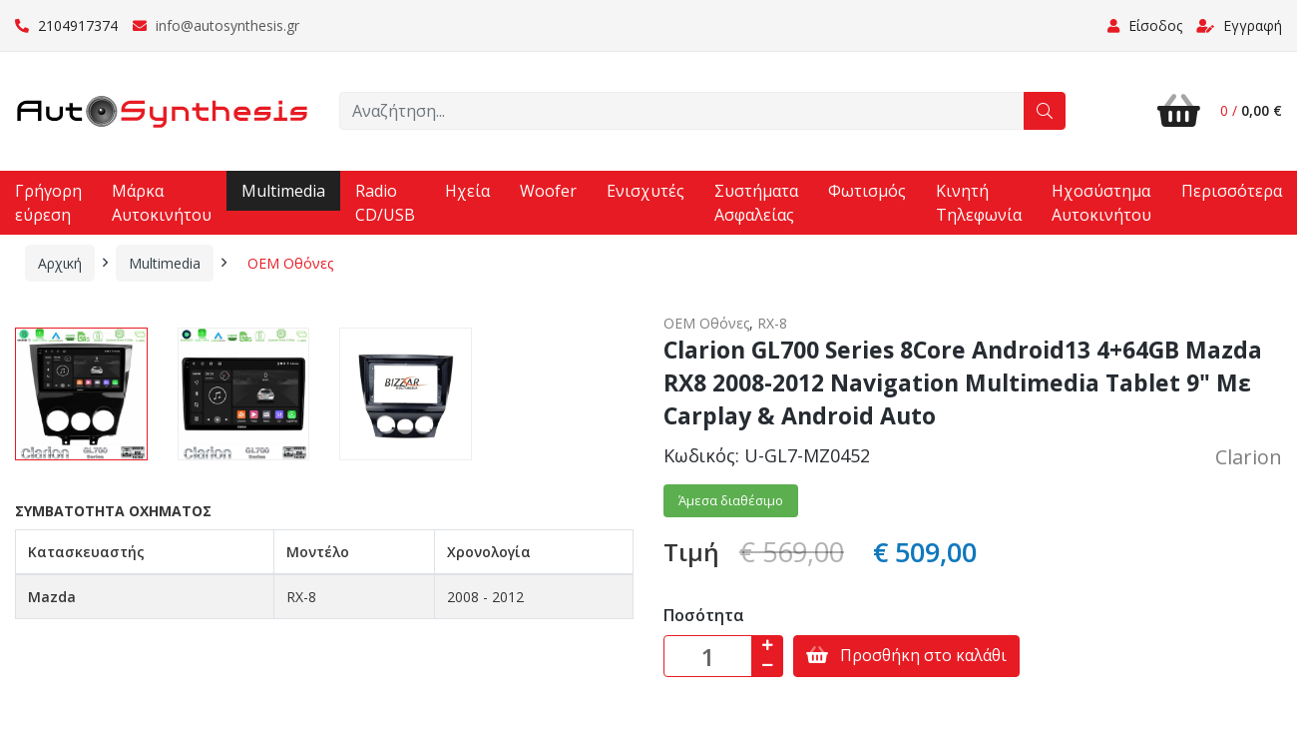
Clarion (1248, 456)
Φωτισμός (867, 191)
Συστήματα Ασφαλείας (756, 203)
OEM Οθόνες (290, 263)
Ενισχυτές (645, 191)
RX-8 (772, 323)
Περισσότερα (1231, 191)
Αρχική (60, 263)
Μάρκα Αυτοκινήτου (162, 203)
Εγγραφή (1239, 25)
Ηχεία (467, 191)
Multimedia (283, 191)
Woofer (548, 191)
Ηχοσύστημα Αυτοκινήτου (1101, 203)
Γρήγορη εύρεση (48, 203)
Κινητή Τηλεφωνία (979, 203)
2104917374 (66, 25)
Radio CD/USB (385, 203)
